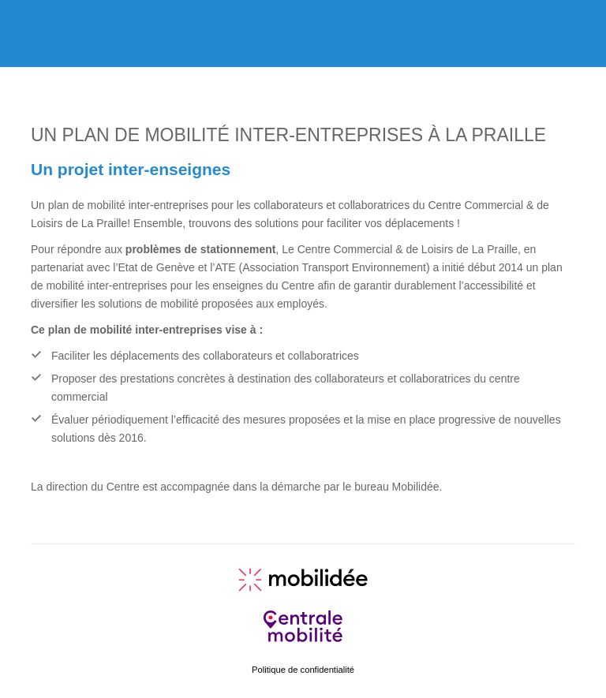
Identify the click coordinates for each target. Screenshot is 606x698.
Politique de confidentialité (303, 669)
